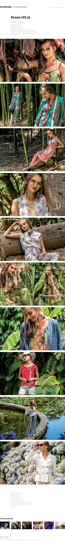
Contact (59, 7)
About (63, 7)
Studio (55, 7)
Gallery (50, 7)
